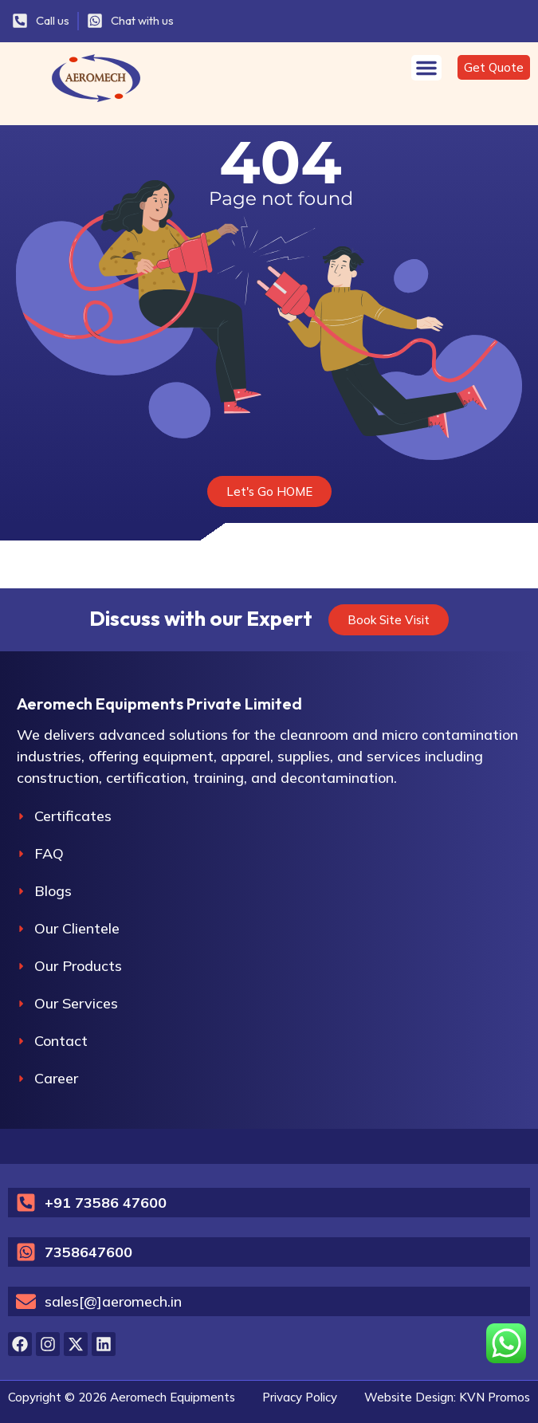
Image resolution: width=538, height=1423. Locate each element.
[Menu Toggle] (426, 68)
